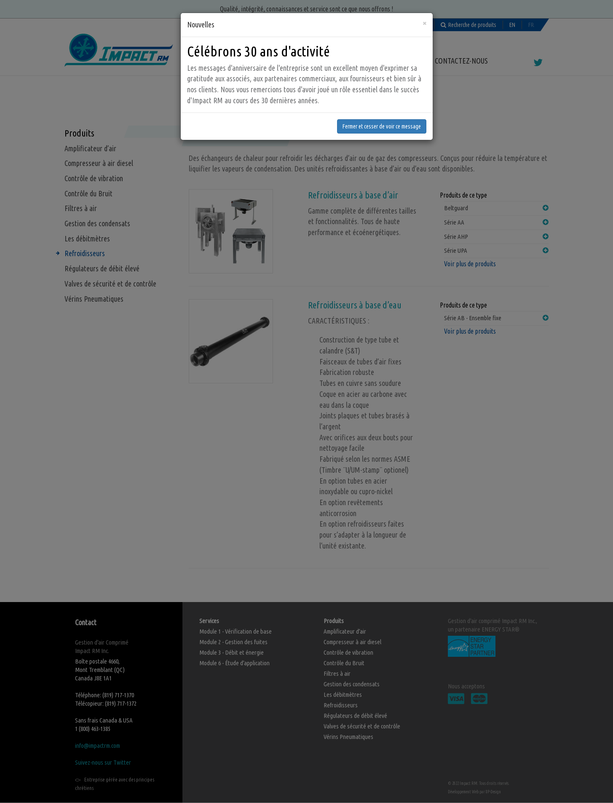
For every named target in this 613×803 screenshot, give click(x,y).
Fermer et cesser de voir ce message (382, 105)
